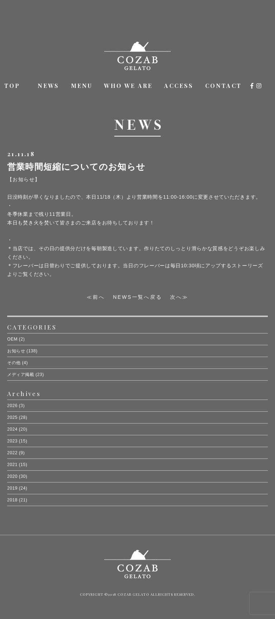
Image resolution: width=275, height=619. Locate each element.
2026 (12, 405)
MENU (82, 85)
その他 (14, 362)
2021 (12, 464)
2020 (12, 476)
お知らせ (16, 350)
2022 (12, 452)
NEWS (48, 85)
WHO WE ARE (128, 85)
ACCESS (178, 85)
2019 (12, 488)
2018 (12, 499)
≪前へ (96, 297)
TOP (12, 85)
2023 (12, 441)
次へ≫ (179, 297)
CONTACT (223, 85)
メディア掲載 (20, 374)
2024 (12, 429)
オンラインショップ (267, 86)
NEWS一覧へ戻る (137, 297)
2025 (12, 417)
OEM (12, 339)
